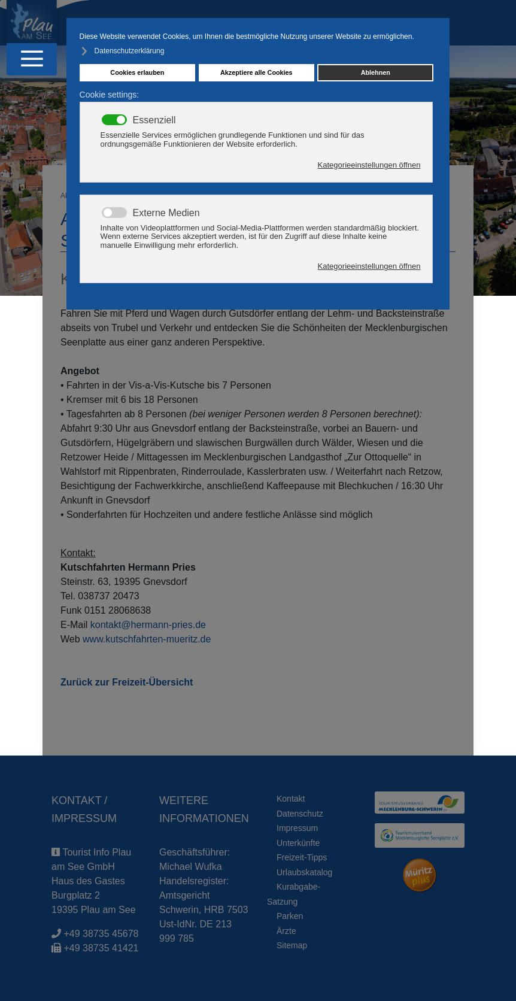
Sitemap (292, 945)
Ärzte (286, 931)
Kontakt (291, 798)
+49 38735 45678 (100, 934)
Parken (290, 916)
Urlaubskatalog (304, 872)
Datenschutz (300, 813)
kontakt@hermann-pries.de (148, 625)
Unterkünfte (298, 843)
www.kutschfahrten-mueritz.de (147, 639)
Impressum (297, 828)
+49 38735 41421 (100, 948)
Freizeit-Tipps (302, 857)
